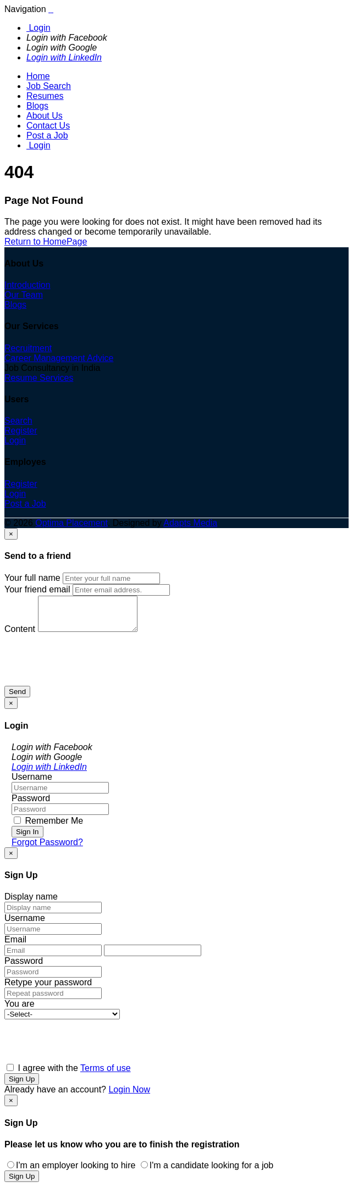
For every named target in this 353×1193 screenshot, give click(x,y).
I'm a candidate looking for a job (207, 1172)
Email (15, 946)
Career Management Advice (58, 358)
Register (20, 430)
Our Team (23, 294)
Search (18, 420)
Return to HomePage (45, 241)
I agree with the (69, 1074)
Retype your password (48, 989)
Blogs (37, 105)
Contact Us (48, 125)
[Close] (11, 534)
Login (38, 27)
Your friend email (37, 589)
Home (38, 76)
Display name (31, 903)
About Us (44, 115)
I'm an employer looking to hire (71, 1172)
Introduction (27, 285)
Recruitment (28, 348)
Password (31, 804)
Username (32, 783)
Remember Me (48, 827)
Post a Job (47, 135)
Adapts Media (190, 523)
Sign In (27, 838)
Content (19, 635)
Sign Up (22, 1085)
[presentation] (88, 671)
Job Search (48, 86)
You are (19, 1010)
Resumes (45, 96)
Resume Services (38, 377)
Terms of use (105, 1074)
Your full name (32, 577)
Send (17, 698)
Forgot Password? (47, 848)
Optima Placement (71, 523)
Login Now (129, 1096)
